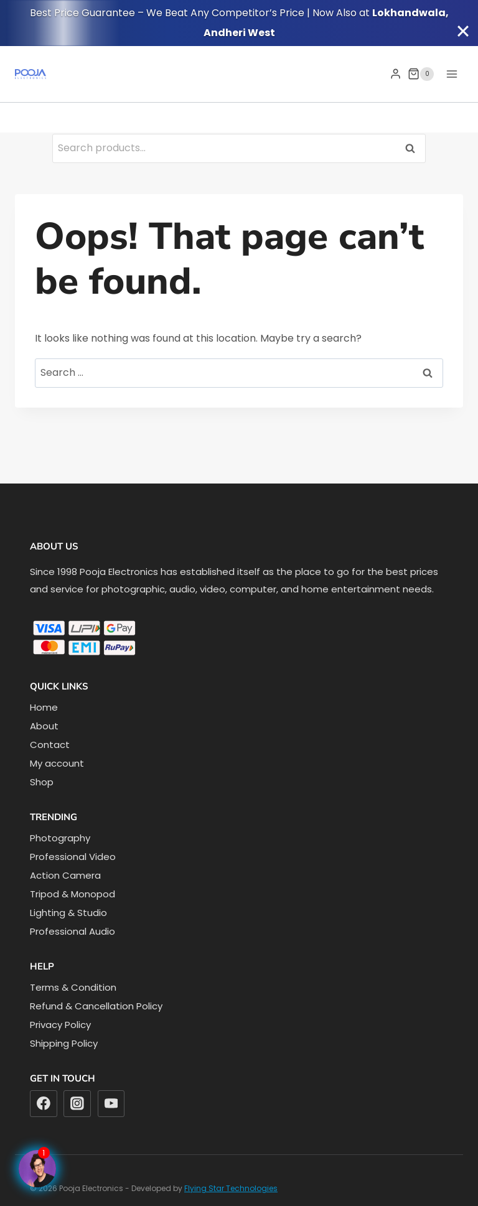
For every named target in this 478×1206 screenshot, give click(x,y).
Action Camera (65, 875)
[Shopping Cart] (421, 74)
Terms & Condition (73, 987)
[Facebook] (43, 1104)
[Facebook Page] (37, 1168)
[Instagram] (77, 1104)
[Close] (463, 31)
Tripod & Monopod (72, 893)
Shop (42, 781)
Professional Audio (72, 931)
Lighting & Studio (68, 912)
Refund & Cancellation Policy (96, 1005)
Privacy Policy (60, 1024)
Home (44, 707)
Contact (50, 744)
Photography (60, 837)
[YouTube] (111, 1104)
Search (414, 148)
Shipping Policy (64, 1043)
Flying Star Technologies (231, 1188)
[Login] (395, 74)
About (44, 725)
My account (57, 763)
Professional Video (73, 856)
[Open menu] (451, 73)
